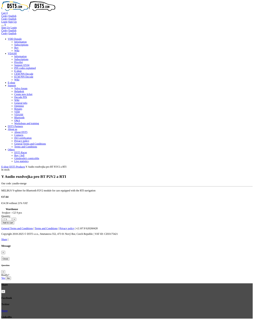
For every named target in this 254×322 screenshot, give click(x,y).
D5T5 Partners (15, 126)
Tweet (4, 310)
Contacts (18, 135)
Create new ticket (23, 94)
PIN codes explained (25, 68)
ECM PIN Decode (23, 76)
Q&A (17, 120)
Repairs (18, 108)
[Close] (3, 252)
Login (4, 21)
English (12, 16)
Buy (16, 47)
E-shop (18, 71)
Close (5, 259)
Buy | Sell (19, 155)
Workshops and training (26, 123)
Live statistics (21, 161)
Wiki (16, 50)
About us (12, 129)
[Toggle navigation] (2, 25)
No (8, 278)
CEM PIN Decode (23, 73)
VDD (17, 111)
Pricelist (18, 62)
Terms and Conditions (25, 146)
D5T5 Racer (20, 152)
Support (12, 85)
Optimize (19, 106)
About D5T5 (20, 132)
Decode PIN (20, 97)
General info (20, 103)
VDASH (12, 53)
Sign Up (12, 21)
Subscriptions (21, 44)
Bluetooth (19, 117)
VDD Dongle (15, 39)
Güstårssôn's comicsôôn (26, 158)
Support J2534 (21, 65)
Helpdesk (19, 91)
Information (20, 41)
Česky (4, 16)
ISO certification (23, 138)
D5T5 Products (17, 166)
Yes (3, 278)
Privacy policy (21, 140)
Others (11, 149)
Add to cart (8, 223)
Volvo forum (20, 88)
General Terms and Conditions (30, 143)
